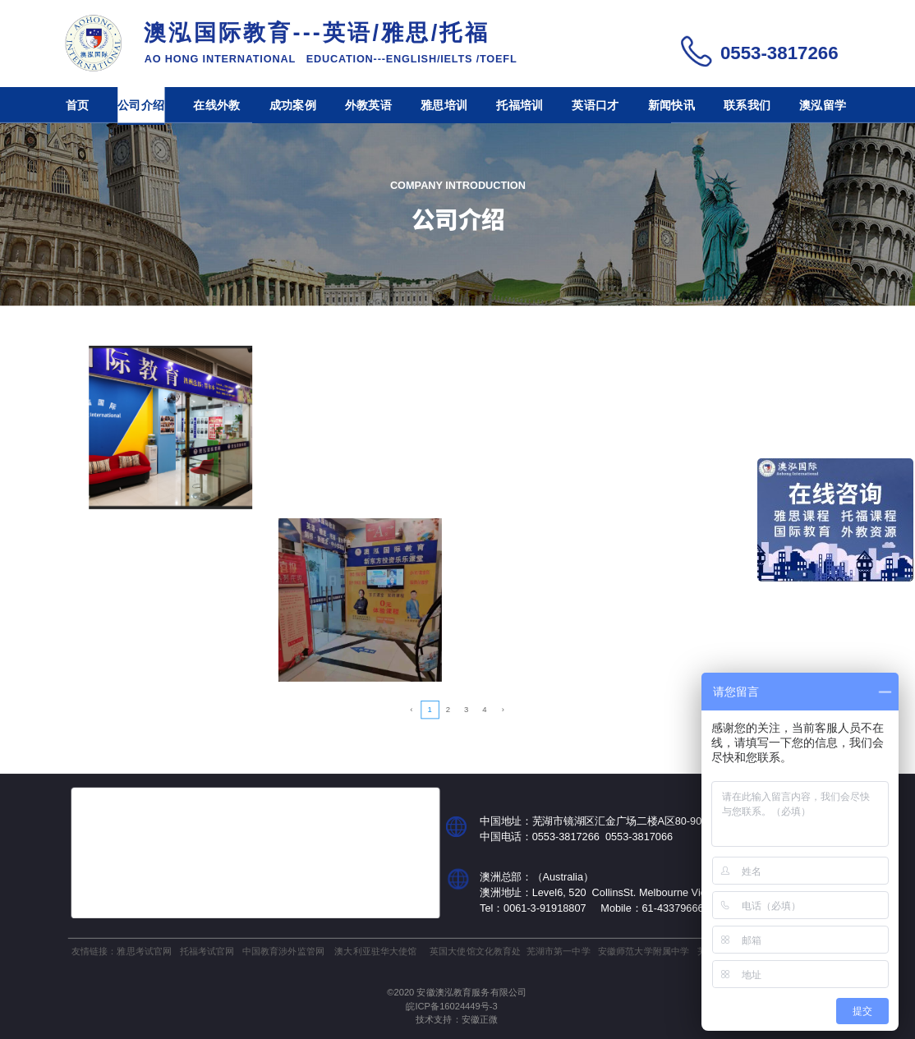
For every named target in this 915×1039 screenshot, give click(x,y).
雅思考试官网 (144, 950)
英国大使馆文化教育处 (475, 950)
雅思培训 (444, 105)
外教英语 (368, 105)
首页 (78, 105)
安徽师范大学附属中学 (643, 950)
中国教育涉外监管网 (283, 950)
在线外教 (216, 105)
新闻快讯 (671, 105)
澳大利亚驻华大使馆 (375, 950)
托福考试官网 (207, 950)
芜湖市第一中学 (558, 950)
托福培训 (519, 105)
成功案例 (292, 105)
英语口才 (595, 105)
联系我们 (747, 105)
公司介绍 (140, 105)
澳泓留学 (822, 105)
